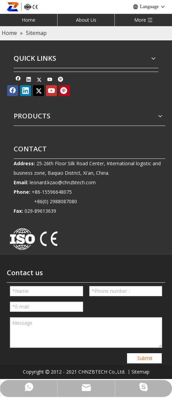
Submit (145, 358)
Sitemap (140, 371)
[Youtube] (50, 80)
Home (28, 20)
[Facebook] (18, 80)
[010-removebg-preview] (34, 239)
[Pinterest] (60, 80)
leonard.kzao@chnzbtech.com (63, 182)
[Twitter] (39, 80)
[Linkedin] (29, 80)
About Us (86, 20)
